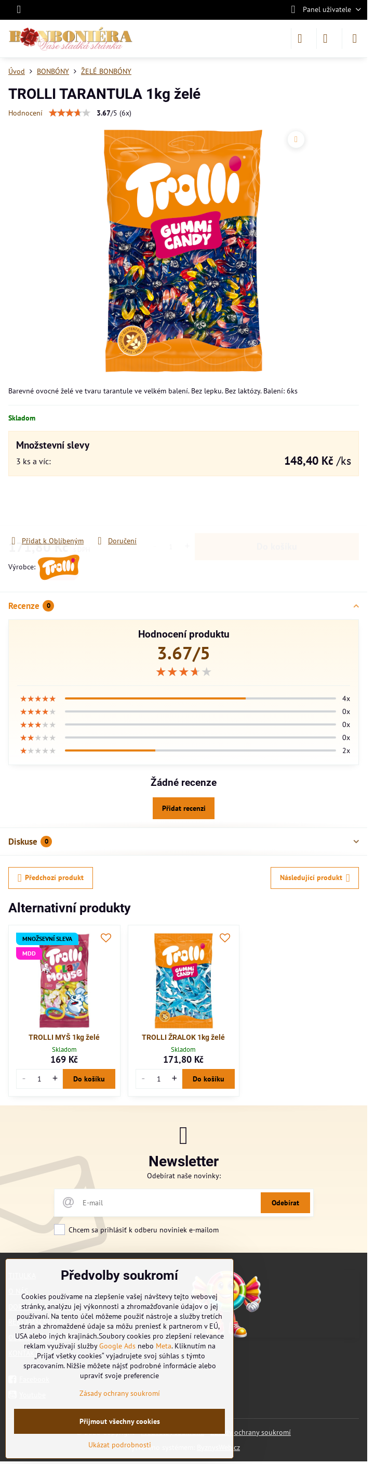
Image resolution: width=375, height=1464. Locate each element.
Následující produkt (315, 878)
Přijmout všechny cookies (119, 1421)
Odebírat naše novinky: (184, 1175)
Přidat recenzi (184, 808)
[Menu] (354, 38)
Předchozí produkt (51, 878)
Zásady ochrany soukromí (250, 1432)
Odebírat (285, 1202)
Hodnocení (25, 113)
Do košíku (277, 506)
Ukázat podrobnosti (119, 1444)
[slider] (183, 672)
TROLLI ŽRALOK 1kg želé (183, 1037)
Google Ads (117, 1346)
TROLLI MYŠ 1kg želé (64, 1037)
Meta (163, 1346)
